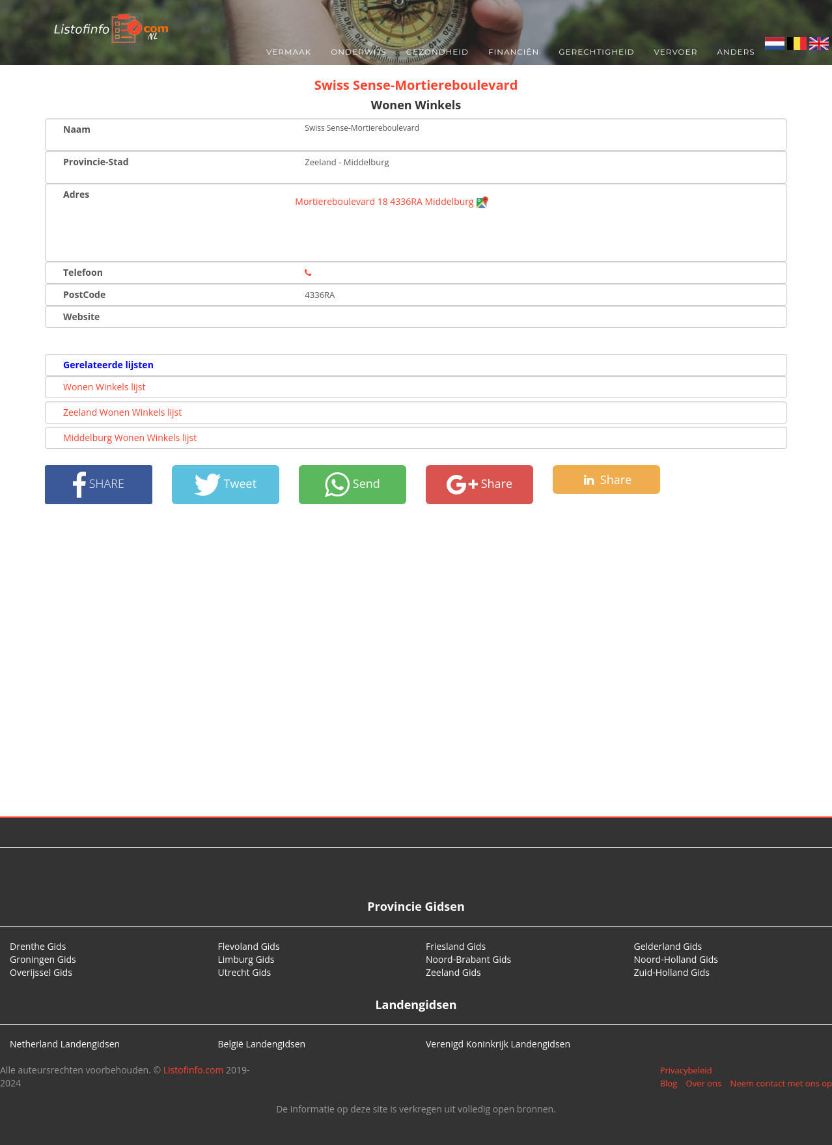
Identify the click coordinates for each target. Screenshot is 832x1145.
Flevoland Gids (249, 946)
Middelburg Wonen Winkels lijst (130, 437)
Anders (736, 52)
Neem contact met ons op (781, 1083)
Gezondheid (437, 52)
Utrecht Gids (244, 972)
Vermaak (288, 52)
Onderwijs (359, 52)
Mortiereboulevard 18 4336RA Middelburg (392, 201)
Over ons (704, 1083)
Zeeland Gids (453, 972)
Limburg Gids (246, 959)
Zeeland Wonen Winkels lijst (122, 412)
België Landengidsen (262, 1044)
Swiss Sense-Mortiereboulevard (416, 85)
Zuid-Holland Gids (672, 972)
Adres (76, 194)
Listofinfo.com (193, 1070)
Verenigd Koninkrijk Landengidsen (498, 1044)
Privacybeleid (686, 1070)
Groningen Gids (43, 959)
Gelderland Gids (668, 946)
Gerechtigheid (596, 52)
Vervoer (676, 52)
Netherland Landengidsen (65, 1044)
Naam (76, 129)
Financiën (513, 52)
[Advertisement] (416, 660)
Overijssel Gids (41, 972)
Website (81, 316)
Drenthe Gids (38, 946)
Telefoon (83, 272)
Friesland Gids (456, 946)
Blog (669, 1083)
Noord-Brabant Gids (468, 959)
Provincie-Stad (96, 161)
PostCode (84, 294)
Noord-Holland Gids (676, 959)
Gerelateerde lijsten (108, 364)
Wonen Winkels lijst (104, 387)
